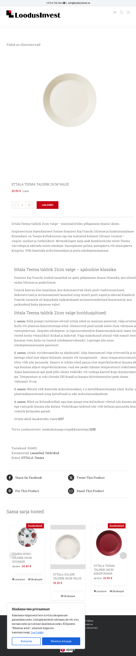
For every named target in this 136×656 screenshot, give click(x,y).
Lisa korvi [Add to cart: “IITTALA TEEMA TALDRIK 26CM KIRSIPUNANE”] (101, 591)
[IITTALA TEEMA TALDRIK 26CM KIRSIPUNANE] (108, 543)
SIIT (60, 419)
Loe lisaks (37, 632)
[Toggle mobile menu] (129, 12)
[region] (46, 626)
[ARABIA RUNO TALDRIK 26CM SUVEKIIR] (27, 536)
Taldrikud (52, 453)
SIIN (92, 429)
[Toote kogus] (22, 204)
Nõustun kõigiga (61, 641)
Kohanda (26, 641)
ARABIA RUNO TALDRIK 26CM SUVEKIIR (22, 557)
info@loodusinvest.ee (79, 2)
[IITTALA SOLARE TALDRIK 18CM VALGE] (68, 547)
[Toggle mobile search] (121, 12)
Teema (39, 458)
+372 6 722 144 (54, 2)
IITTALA (27, 458)
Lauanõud (37, 453)
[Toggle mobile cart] (114, 12)
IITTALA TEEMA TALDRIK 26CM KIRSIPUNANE (104, 569)
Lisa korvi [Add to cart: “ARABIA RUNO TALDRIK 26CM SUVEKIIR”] (20, 579)
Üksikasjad (36, 579)
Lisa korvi (47, 205)
